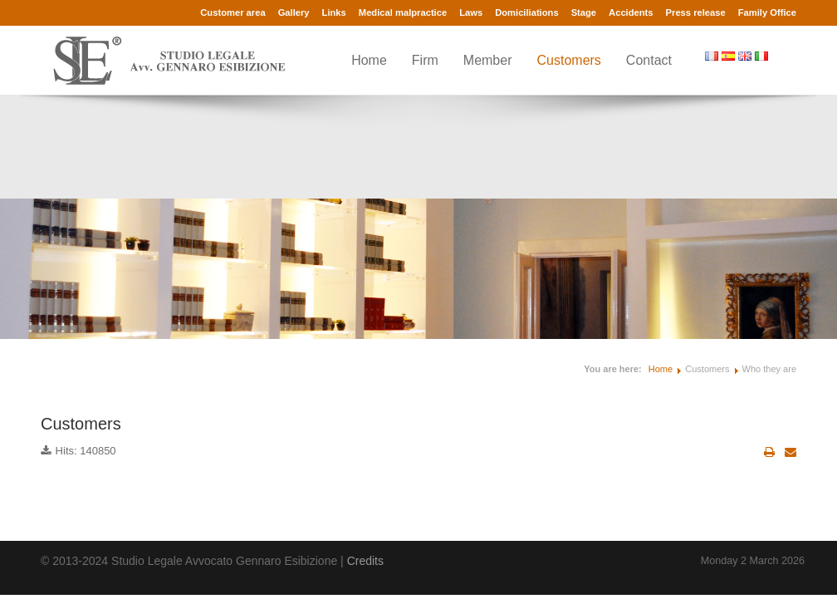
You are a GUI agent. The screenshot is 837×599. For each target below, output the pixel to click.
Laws (470, 12)
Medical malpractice (403, 12)
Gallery (294, 12)
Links (334, 12)
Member (487, 60)
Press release (696, 12)
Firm (425, 60)
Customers (569, 60)
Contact (649, 60)
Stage (583, 12)
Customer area (232, 12)
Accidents (631, 12)
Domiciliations (526, 12)
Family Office (767, 12)
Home (369, 60)
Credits (365, 560)
